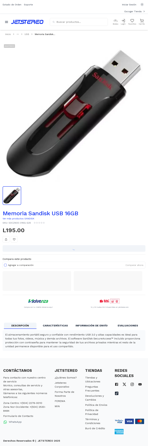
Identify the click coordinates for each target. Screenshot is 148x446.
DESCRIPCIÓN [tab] (20, 325)
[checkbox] (5, 265)
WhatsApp (12, 422)
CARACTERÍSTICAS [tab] (55, 325)
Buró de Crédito (95, 428)
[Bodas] (115, 22)
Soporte (28, 4)
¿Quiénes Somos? (66, 377)
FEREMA (60, 401)
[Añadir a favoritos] (14, 239)
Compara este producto (17, 259)
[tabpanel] (74, 340)
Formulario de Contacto (18, 416)
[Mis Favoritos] (132, 22)
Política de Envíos (96, 404)
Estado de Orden (12, 4)
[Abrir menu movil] (6, 22)
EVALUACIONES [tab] (128, 325)
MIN (57, 406)
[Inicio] (27, 22)
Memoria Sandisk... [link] (45, 34)
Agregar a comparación (21, 265)
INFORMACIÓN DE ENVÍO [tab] (92, 325)
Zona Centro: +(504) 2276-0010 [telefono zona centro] (22, 403)
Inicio (8, 34)
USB (27, 34)
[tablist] (74, 326)
